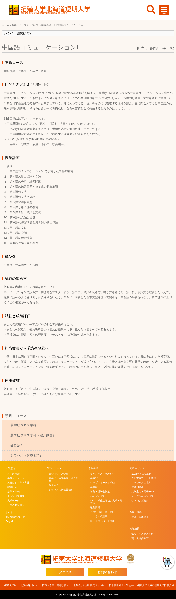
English (9, 521)
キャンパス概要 (15, 496)
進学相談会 (137, 487)
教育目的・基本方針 (18, 482)
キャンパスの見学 (141, 482)
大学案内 (10, 468)
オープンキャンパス (142, 496)
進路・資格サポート (142, 517)
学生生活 (93, 468)
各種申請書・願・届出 (102, 512)
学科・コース (16, 416)
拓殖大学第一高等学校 (54, 585)
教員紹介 (16, 445)
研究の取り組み (15, 505)
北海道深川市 (28, 585)
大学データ (13, 500)
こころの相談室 (98, 516)
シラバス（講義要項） (26, 455)
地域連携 (134, 528)
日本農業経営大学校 (120, 585)
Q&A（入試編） (140, 500)
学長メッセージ (15, 478)
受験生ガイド (137, 468)
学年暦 (94, 487)
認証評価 (12, 487)
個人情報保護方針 (15, 516)
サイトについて (14, 512)
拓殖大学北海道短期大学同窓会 (154, 585)
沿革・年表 (13, 491)
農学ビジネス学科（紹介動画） (33, 435)
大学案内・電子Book (142, 491)
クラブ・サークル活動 (102, 482)
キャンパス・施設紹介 (102, 473)
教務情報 (95, 507)
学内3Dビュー (97, 478)
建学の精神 (13, 473)
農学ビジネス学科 (23, 425)
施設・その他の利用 (142, 534)
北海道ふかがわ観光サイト (87, 585)
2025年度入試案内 (141, 473)
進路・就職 (136, 512)
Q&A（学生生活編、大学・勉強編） (106, 501)
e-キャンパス (97, 496)
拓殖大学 (9, 585)
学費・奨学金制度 (100, 491)
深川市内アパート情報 (102, 520)
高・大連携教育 (140, 538)
